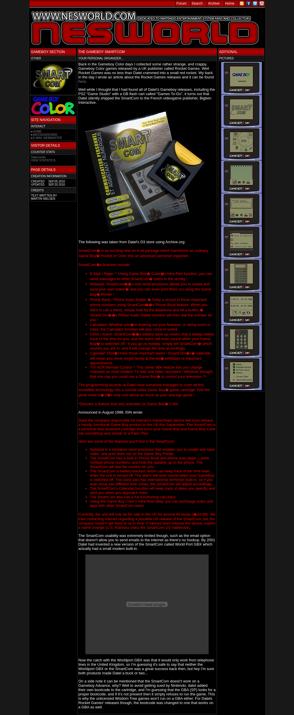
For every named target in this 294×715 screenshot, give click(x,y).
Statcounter (38, 157)
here (82, 81)
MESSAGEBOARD (45, 134)
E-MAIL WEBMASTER (47, 137)
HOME (37, 131)
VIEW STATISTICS (43, 160)
